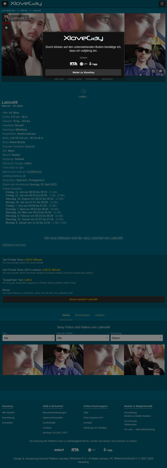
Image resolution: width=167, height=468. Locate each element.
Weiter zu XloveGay (83, 72)
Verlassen (83, 57)
